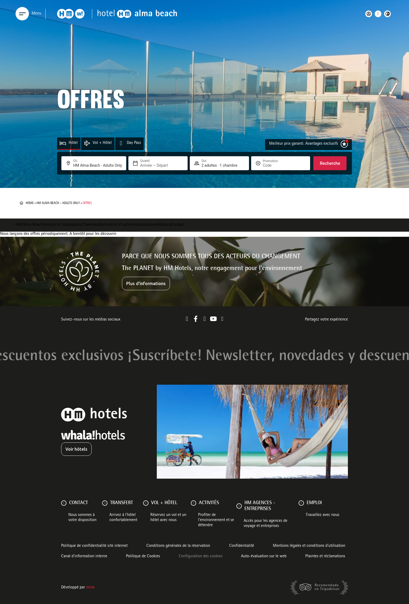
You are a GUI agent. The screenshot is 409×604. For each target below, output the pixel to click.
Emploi (314, 503)
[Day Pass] (121, 143)
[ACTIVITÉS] (193, 503)
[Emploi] (301, 503)
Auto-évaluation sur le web (264, 556)
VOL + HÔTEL (164, 503)
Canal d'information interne (84, 556)
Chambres (90, 225)
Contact (177, 225)
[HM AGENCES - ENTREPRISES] (239, 506)
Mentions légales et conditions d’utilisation (309, 546)
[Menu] (22, 13)
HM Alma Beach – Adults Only (58, 203)
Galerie (165, 225)
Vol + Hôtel (102, 143)
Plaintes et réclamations (325, 556)
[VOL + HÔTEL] (145, 503)
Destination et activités (118, 225)
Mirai (90, 587)
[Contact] (63, 503)
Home (30, 203)
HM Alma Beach (29, 225)
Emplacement (148, 225)
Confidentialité (241, 546)
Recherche (330, 163)
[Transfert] (104, 503)
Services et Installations (62, 225)
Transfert (121, 503)
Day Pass (134, 143)
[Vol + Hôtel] (87, 143)
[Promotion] (276, 165)
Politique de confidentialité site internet (94, 546)
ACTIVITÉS (209, 503)
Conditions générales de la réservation (178, 546)
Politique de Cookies (143, 556)
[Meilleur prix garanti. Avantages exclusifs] (344, 144)
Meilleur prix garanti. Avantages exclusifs (303, 144)
